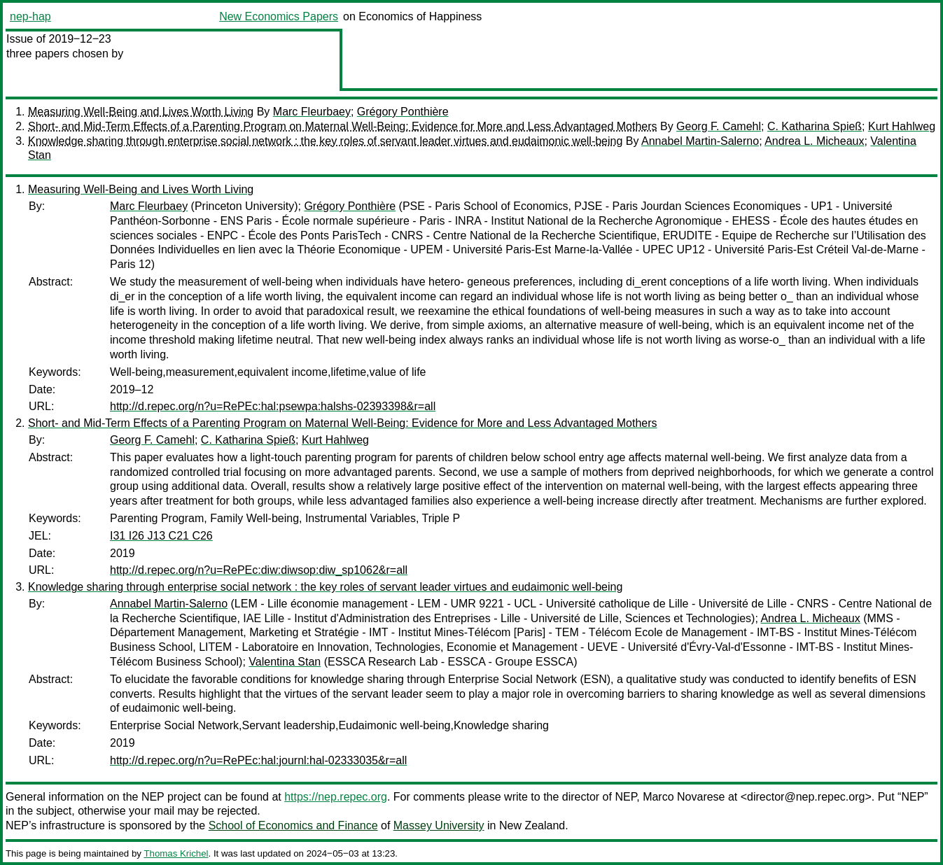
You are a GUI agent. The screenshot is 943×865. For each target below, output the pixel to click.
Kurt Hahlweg (901, 126)
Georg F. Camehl (718, 126)
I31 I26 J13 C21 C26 (161, 536)
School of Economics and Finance (293, 825)
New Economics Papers (278, 16)
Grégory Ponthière (403, 112)
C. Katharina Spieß (814, 126)
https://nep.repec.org (335, 797)
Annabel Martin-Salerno (700, 141)
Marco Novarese (684, 797)
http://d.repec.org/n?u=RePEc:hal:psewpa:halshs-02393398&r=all (272, 406)
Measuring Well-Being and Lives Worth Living (140, 112)
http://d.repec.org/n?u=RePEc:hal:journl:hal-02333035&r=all (258, 760)
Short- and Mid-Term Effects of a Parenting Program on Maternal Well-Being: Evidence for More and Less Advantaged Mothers (342, 126)
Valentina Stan (285, 662)
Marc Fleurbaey (312, 112)
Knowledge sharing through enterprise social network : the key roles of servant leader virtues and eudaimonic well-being (325, 141)
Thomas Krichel (176, 853)
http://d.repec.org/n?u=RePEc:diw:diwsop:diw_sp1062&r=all (258, 570)
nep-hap (30, 16)
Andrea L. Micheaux (814, 141)
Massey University (438, 825)
